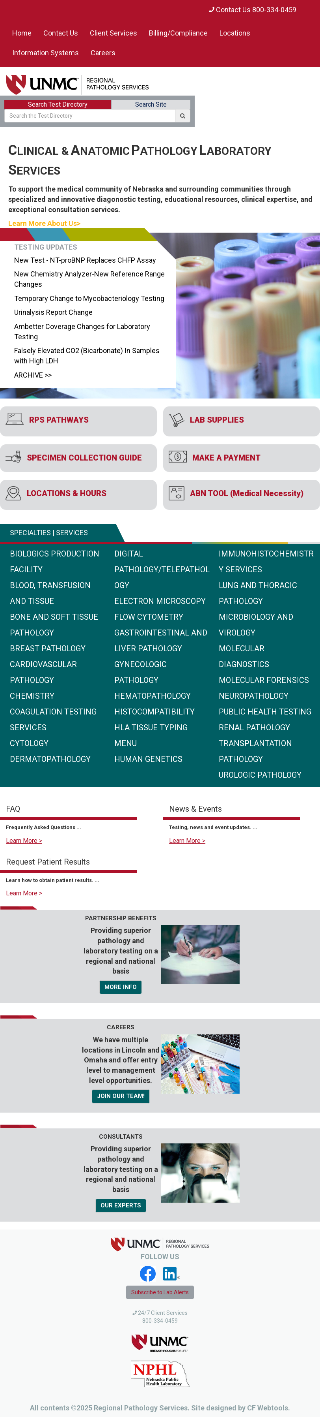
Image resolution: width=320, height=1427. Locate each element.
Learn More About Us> (44, 223)
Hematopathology (152, 696)
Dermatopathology (50, 759)
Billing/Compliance (178, 33)
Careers (103, 53)
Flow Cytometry (148, 617)
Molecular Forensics (264, 680)
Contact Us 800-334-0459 (252, 10)
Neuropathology (253, 696)
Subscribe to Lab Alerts (160, 1292)
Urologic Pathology (260, 775)
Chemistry (32, 696)
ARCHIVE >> (31, 375)
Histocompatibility (154, 711)
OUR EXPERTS (120, 1205)
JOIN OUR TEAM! (121, 1096)
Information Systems (45, 53)
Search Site (151, 104)
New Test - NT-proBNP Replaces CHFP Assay (84, 260)
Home (22, 33)
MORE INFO (120, 987)
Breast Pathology (48, 648)
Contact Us (60, 33)
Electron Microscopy (160, 601)
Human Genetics (148, 759)
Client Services (113, 33)
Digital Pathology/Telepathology (162, 569)
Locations (235, 33)
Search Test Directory (57, 104)
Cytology (29, 743)
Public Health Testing (265, 711)
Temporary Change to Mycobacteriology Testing (88, 298)
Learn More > (24, 840)
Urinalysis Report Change (52, 312)
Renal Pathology (254, 727)
